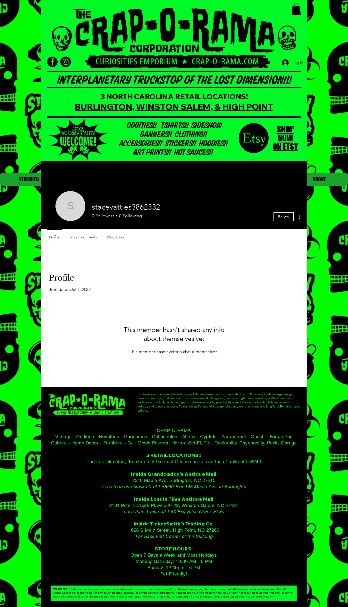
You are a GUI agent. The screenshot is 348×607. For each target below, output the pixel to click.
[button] (296, 9)
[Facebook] (52, 62)
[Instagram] (65, 62)
